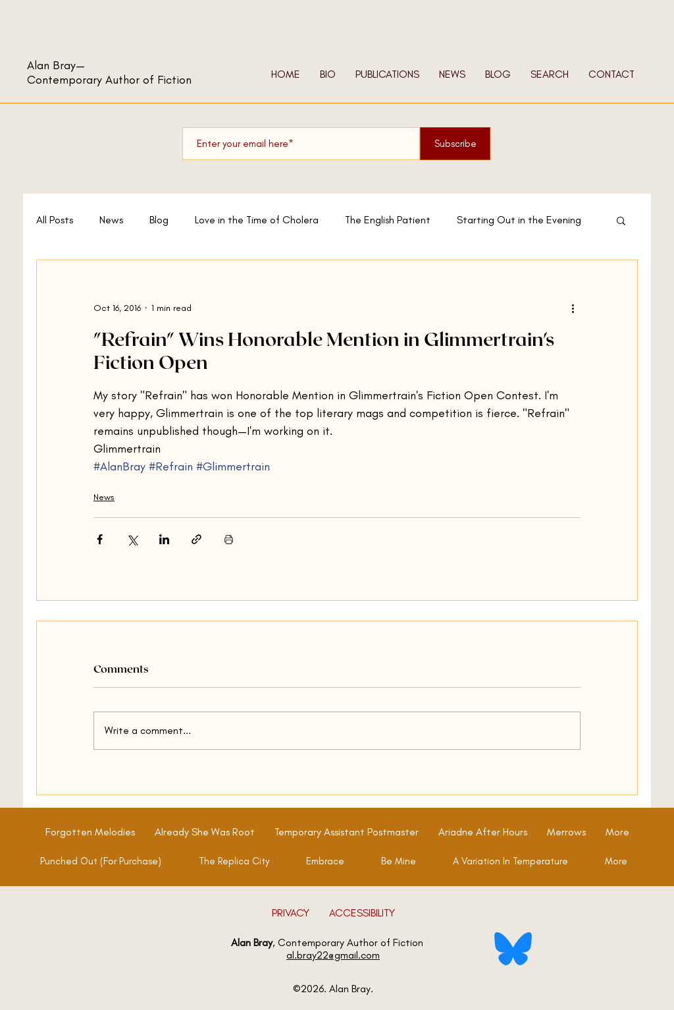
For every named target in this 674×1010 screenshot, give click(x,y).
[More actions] (573, 308)
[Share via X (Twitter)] (132, 539)
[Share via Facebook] (99, 539)
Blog (158, 219)
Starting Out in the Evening (519, 219)
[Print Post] (228, 539)
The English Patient (387, 219)
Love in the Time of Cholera (257, 219)
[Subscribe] (455, 143)
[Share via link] (196, 539)
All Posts (54, 219)
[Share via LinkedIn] (164, 539)
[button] (621, 220)
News (111, 219)
